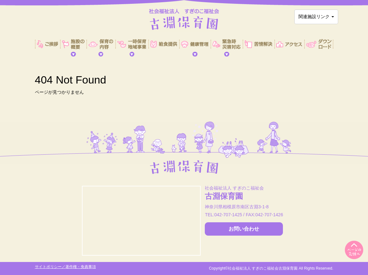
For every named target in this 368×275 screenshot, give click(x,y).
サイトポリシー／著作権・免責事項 (65, 267)
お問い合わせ (244, 228)
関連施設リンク (316, 16)
